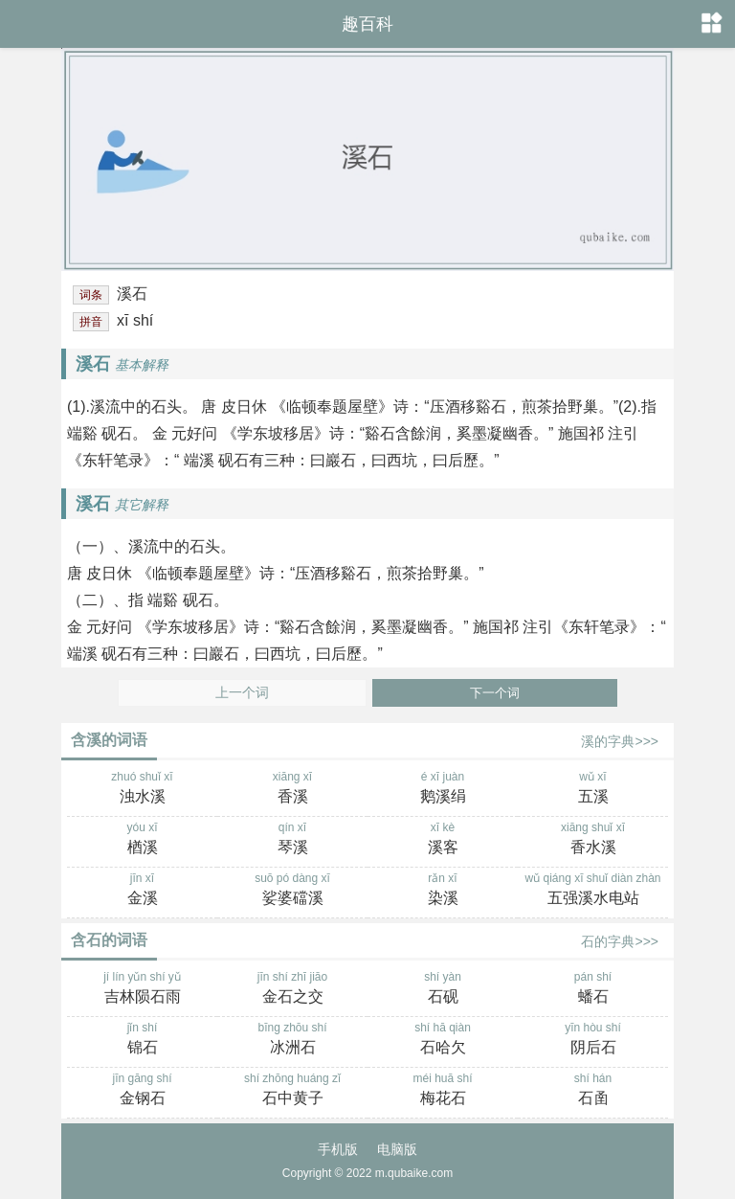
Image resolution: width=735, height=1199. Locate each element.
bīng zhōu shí (292, 1040)
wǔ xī (593, 789)
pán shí (593, 989)
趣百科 (367, 24)
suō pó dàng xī (292, 890)
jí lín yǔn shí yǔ (142, 989)
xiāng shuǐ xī (593, 840)
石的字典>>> (619, 941)
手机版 (338, 1149)
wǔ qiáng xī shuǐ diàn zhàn (593, 890)
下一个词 (495, 693)
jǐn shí (142, 1040)
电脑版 (397, 1149)
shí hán (593, 1091)
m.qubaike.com (414, 1173)
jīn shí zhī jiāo (292, 989)
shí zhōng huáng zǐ (292, 1091)
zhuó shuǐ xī (142, 789)
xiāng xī (292, 789)
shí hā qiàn (443, 1040)
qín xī (292, 840)
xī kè (443, 840)
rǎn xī (443, 890)
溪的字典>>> (619, 741)
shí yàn (443, 989)
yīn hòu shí (593, 1040)
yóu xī (142, 840)
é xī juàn (443, 789)
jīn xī (142, 890)
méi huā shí (443, 1091)
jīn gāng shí (142, 1091)
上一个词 (242, 693)
